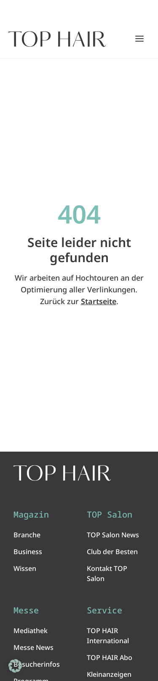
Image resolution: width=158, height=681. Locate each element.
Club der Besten (112, 551)
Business (27, 551)
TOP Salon (109, 515)
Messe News (33, 647)
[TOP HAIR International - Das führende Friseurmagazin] (62, 473)
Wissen (24, 568)
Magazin (31, 515)
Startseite (98, 301)
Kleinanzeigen (109, 674)
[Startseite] (57, 39)
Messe (26, 610)
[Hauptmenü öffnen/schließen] (139, 39)
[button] (15, 666)
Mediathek (30, 630)
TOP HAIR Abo (109, 657)
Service (104, 610)
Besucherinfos (36, 664)
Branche (26, 534)
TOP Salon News (113, 534)
